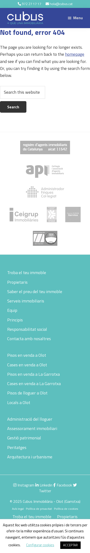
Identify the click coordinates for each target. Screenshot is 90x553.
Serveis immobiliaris (25, 301)
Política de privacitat (39, 508)
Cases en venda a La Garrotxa (34, 383)
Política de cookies (66, 508)
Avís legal (18, 508)
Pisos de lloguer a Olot (27, 393)
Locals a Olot (18, 402)
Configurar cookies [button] (40, 545)
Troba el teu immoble (26, 272)
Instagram (23, 485)
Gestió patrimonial (24, 438)
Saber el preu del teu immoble (34, 291)
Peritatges (16, 447)
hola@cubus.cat (61, 3)
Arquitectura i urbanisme (29, 457)
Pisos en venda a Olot (26, 355)
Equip (12, 310)
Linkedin (43, 485)
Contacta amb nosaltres (29, 338)
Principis (15, 320)
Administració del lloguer (29, 419)
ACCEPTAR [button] (70, 545)
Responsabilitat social (27, 329)
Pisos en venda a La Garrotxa (33, 374)
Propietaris (17, 282)
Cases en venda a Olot (27, 365)
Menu (78, 18)
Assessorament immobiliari (32, 428)
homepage (74, 54)
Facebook (62, 485)
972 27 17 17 (31, 3)
